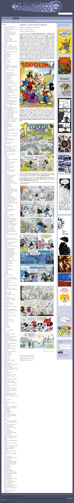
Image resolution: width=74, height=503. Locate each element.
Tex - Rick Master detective (9, 424)
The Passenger (7, 429)
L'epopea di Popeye (8, 243)
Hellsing (5, 156)
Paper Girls (6, 332)
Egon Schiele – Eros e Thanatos (11, 118)
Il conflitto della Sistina (8, 180)
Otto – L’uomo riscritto (8, 330)
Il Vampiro (6, 208)
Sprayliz (5, 403)
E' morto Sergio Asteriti (9, 116)
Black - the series (7, 59)
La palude (6, 264)
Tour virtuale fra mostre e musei (10, 445)
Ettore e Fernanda (8, 123)
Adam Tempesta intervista (9, 32)
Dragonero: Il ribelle (8, 106)
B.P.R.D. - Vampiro (8, 45)
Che (5, 71)
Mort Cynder (6, 311)
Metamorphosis (7, 297)
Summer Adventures (8, 411)
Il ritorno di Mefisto (8, 196)
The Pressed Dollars (8, 431)
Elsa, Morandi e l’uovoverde (10, 120)
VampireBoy (6, 468)
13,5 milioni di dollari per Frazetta (11, 29)
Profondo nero (7, 359)
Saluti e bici (6, 373)
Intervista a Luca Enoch (9, 229)
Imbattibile (6, 211)
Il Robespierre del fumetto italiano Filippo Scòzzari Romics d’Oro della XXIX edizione (10, 199)
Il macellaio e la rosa (8, 188)
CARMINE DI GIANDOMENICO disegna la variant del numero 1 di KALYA (10, 67)
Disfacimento (7, 96)
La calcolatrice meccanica (9, 252)
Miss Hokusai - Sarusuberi (9, 298)
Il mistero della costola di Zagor (10, 189)
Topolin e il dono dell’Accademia (11, 436)
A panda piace (7, 30)
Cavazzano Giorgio (31, 358)
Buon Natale (6, 64)
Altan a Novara (7, 37)
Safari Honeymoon (8, 372)
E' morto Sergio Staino (9, 117)
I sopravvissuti (7, 168)
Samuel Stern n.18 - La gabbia (10, 378)
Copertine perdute (8, 88)
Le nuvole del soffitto (8, 269)
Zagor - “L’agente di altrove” (10, 481)
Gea (5, 144)
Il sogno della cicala (8, 205)
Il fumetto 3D (6, 184)
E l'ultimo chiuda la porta (9, 110)
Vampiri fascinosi (7, 469)
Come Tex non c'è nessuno (9, 85)
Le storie (6, 271)
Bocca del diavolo (7, 62)
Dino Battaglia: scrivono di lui (10, 95)
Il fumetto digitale (7, 185)
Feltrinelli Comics (7, 125)
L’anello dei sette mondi (9, 250)
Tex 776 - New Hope (8, 426)
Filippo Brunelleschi (8, 126)
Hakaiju (5, 152)
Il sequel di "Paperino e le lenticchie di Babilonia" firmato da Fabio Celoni (11, 203)
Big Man (6, 58)
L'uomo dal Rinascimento (9, 248)
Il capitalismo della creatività (10, 175)
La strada (6, 267)
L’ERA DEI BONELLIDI (9, 251)
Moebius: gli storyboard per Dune (11, 310)
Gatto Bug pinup (7, 143)
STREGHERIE (7, 410)
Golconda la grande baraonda (10, 150)
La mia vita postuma (8, 263)
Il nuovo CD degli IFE (8, 192)
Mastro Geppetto (7, 293)
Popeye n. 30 (7, 356)
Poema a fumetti (7, 352)
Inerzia (5, 213)
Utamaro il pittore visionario (10, 26)
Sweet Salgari (7, 416)
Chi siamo (22, 18)
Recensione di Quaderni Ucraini (10, 368)
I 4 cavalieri (6, 158)
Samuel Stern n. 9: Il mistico (10, 374)
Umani (5, 454)
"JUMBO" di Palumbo (8, 28)
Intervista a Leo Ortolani (9, 227)
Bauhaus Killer (7, 55)
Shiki (5, 398)
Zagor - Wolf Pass (8, 483)
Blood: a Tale (7, 60)
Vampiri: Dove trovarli (8, 470)
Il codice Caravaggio (8, 177)
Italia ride (6, 232)
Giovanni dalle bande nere (9, 148)
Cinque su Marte (7, 76)
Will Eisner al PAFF (8, 477)
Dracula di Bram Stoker (9, 102)
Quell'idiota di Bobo (8, 362)
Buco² (5, 63)
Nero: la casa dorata (8, 319)
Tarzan (5, 418)
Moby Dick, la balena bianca (10, 309)
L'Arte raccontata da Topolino (10, 242)
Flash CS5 (6, 131)
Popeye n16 (6, 357)
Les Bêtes (6, 273)
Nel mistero (6, 318)
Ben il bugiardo (7, 56)
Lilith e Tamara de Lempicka (10, 277)
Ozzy (5, 331)
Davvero (6, 93)
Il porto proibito (7, 193)
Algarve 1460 (7, 35)
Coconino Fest (7, 79)
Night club (6, 322)
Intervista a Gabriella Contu (10, 221)
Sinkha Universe (7, 399)
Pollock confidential (8, 353)
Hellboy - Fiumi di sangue (9, 154)
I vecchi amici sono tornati (9, 169)
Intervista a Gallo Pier (8, 222)
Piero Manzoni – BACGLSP (10, 351)
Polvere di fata (7, 355)
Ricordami (61, 350)
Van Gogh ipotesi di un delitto (10, 472)
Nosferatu (6, 324)
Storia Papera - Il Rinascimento (10, 406)
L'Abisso (6, 240)
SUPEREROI (7, 412)
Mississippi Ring (7, 302)
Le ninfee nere (7, 268)
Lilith (5, 276)
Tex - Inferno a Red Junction (10, 420)
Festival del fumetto (42, 18)
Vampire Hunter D (8, 466)
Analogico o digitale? (8, 39)
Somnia (5, 401)
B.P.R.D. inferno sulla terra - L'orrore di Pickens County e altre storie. (11, 49)
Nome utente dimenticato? (63, 354)
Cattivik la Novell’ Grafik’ (9, 70)
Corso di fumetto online (31, 18)
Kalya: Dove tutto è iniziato (9, 238)
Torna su (71, 501)
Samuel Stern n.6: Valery (9, 387)
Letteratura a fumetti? (8, 275)
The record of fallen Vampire (10, 432)
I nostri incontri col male (9, 165)
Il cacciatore (6, 173)
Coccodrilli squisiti (8, 78)
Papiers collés (7, 344)
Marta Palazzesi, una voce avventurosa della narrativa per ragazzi (10, 289)
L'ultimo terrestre (7, 244)
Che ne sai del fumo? (8, 72)
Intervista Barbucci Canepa (9, 231)
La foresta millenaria (8, 256)
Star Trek (6, 405)
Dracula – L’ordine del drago (10, 101)
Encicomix (16, 18)
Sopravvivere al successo (9, 402)
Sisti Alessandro (29, 360)
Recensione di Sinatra (8, 369)
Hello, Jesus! (6, 155)
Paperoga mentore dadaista (10, 343)
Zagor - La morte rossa (9, 482)
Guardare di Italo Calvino (9, 151)
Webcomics (9, 18)
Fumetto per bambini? (8, 142)
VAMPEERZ (6, 465)
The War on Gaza (7, 433)
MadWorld (6, 281)
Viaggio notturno (7, 475)
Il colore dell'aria (7, 179)
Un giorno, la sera (8, 460)
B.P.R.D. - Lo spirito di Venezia (10, 46)
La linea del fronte (8, 261)
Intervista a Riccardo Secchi (10, 230)
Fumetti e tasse (7, 138)
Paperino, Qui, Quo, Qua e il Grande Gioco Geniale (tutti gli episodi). (10, 340)
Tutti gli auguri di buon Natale (10, 453)
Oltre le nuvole (7, 326)
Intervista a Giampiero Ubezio (10, 223)
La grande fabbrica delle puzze (10, 260)
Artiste (5, 43)
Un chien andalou (7, 456)
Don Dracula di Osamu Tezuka (10, 100)
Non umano (6, 323)
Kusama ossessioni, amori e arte (11, 239)
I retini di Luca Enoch (8, 167)
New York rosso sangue (9, 320)
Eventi (49, 18)
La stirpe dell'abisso (8, 265)
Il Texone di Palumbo (8, 206)
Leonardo (6, 272)
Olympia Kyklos (7, 327)
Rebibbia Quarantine (8, 366)
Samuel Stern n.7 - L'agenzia (10, 389)
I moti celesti (6, 164)
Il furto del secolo (7, 187)
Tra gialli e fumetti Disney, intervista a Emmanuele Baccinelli (9, 448)
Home (3, 18)
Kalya (5, 236)
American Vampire (8, 38)
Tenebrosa (6, 419)
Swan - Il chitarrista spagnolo (10, 415)
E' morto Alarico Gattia (8, 114)
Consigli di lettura (7, 87)
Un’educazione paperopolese (10, 461)
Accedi (60, 352)
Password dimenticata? (63, 356)
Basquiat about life (8, 54)
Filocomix (6, 127)
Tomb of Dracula (7, 435)
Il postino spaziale (8, 194)
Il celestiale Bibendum (8, 176)
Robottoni (6, 370)
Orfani (5, 328)
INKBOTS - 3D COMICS (9, 214)
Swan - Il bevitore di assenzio (10, 414)
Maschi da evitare (7, 292)
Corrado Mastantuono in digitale (10, 89)
